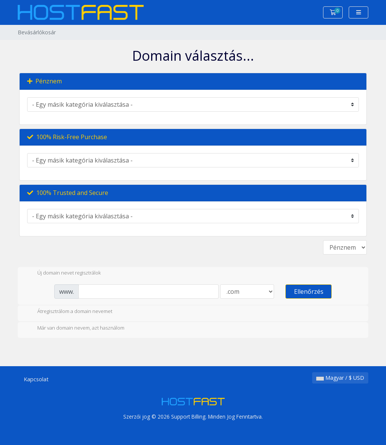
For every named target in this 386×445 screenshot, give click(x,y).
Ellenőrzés (308, 291)
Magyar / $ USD (340, 377)
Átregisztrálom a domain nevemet (68, 312)
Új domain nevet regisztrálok (63, 273)
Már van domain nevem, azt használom (74, 328)
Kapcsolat (36, 379)
